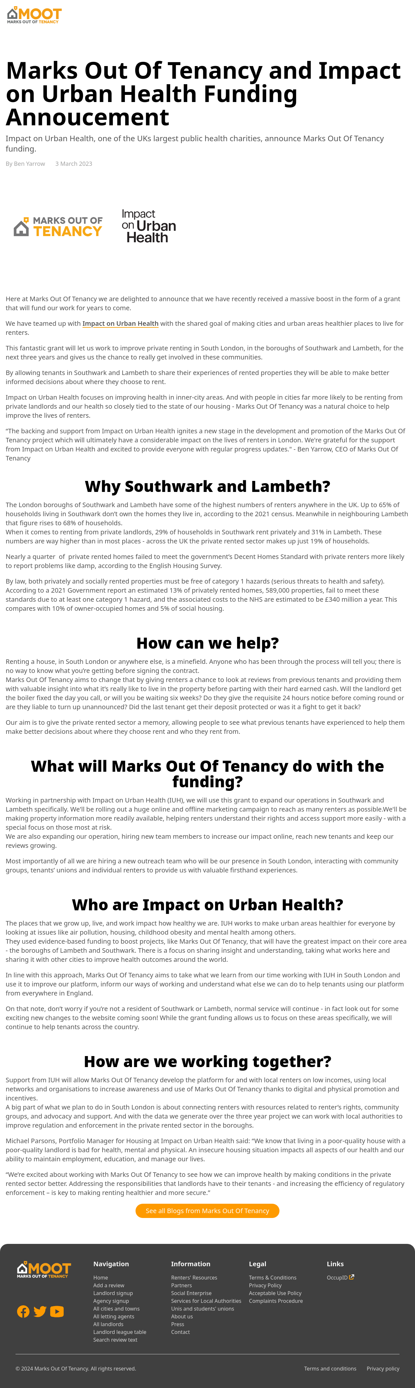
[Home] (34, 14)
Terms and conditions (330, 1368)
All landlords (108, 1324)
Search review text (115, 1339)
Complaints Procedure (276, 1300)
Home (100, 1277)
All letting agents (114, 1316)
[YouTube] (57, 1321)
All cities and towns (116, 1308)
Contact (180, 1332)
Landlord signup (113, 1293)
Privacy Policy (265, 1285)
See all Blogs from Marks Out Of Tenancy (207, 1210)
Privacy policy (383, 1368)
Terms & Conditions (273, 1277)
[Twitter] (40, 1321)
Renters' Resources (194, 1277)
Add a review (109, 1285)
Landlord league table (120, 1332)
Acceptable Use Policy (275, 1293)
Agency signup (111, 1300)
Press (177, 1324)
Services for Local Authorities (206, 1300)
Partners (181, 1285)
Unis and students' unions (202, 1308)
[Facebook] (23, 1321)
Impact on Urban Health (120, 323)
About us (182, 1316)
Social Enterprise (191, 1293)
